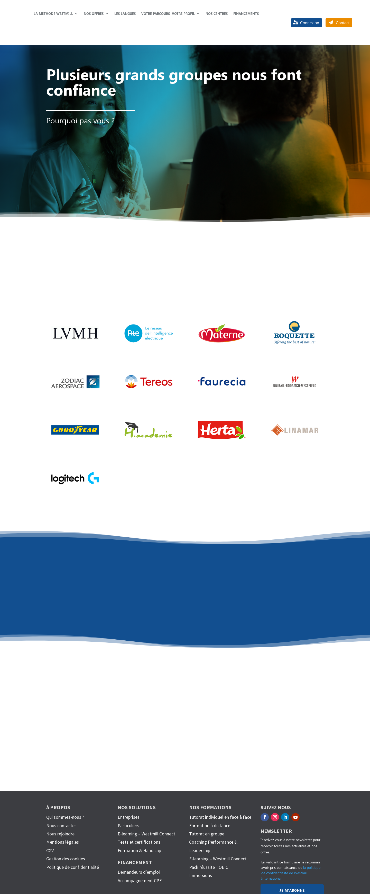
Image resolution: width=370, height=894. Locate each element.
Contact (342, 22)
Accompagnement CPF (140, 880)
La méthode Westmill (53, 13)
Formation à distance (209, 825)
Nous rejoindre (60, 834)
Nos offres (94, 13)
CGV (50, 850)
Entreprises (129, 817)
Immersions (200, 875)
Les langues (125, 13)
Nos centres (217, 13)
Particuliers (128, 825)
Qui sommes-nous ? (65, 817)
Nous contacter (61, 825)
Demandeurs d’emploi (139, 872)
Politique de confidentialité (72, 867)
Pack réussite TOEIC (208, 867)
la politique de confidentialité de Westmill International (290, 873)
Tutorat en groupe (206, 834)
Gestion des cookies (65, 859)
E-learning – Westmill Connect (146, 834)
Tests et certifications (139, 842)
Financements (246, 13)
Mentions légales (62, 842)
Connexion (309, 22)
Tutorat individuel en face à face (220, 817)
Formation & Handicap (139, 850)
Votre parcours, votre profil (168, 13)
